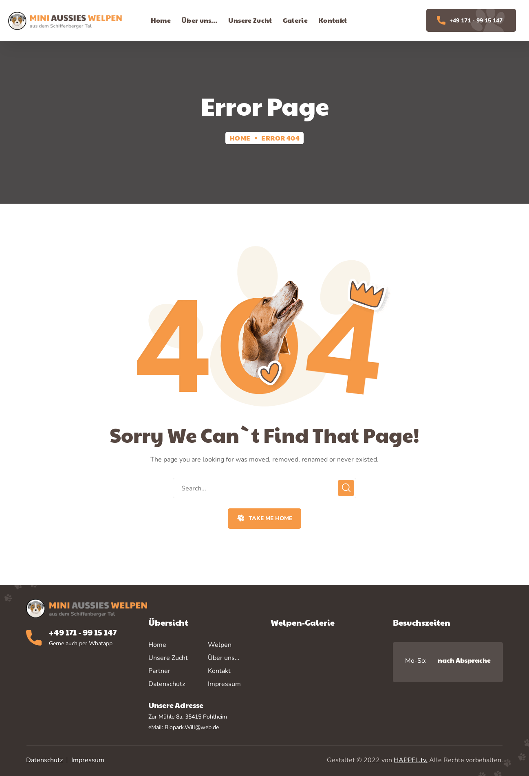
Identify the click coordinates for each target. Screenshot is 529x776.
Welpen (219, 644)
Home (240, 138)
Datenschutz (44, 760)
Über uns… (223, 657)
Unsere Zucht (168, 657)
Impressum (87, 760)
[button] (264, 518)
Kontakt (219, 670)
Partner (159, 670)
